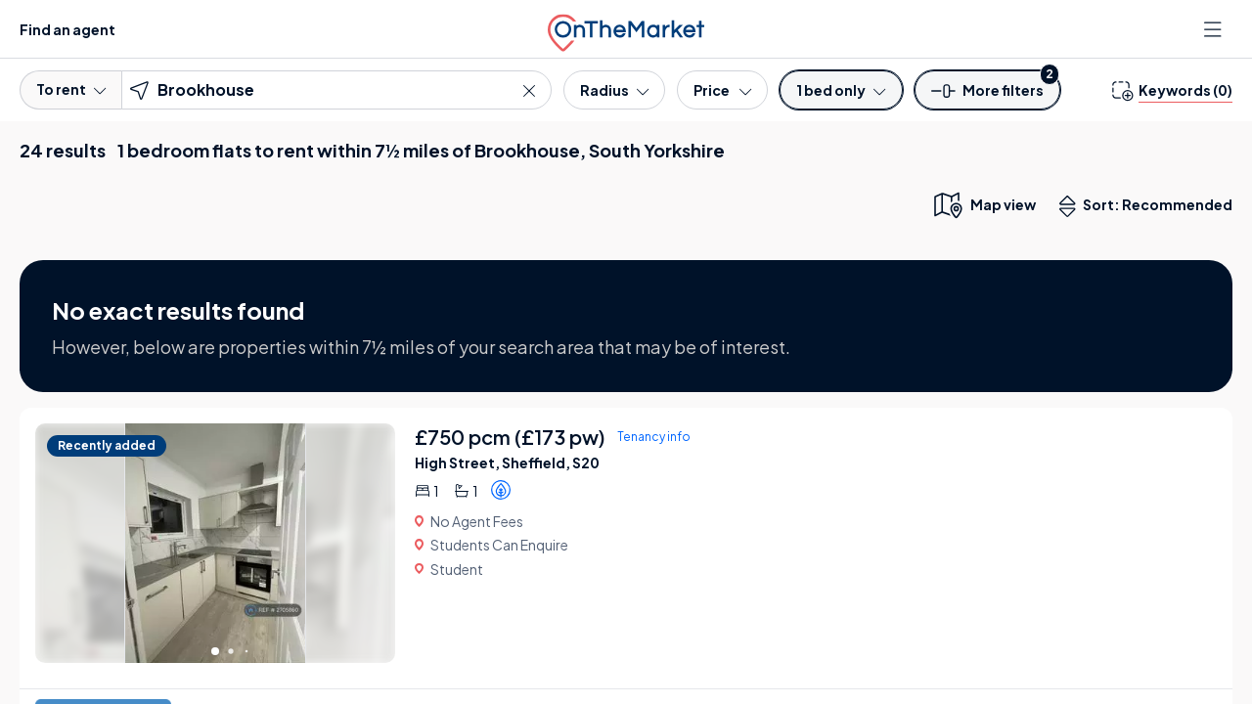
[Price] (722, 90)
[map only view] (983, 204)
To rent (71, 89)
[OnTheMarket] (626, 29)
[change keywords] (1172, 90)
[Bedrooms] (841, 90)
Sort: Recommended (1150, 206)
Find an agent (67, 29)
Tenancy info (654, 436)
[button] (988, 96)
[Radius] (614, 90)
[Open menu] (1214, 29)
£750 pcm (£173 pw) (510, 436)
